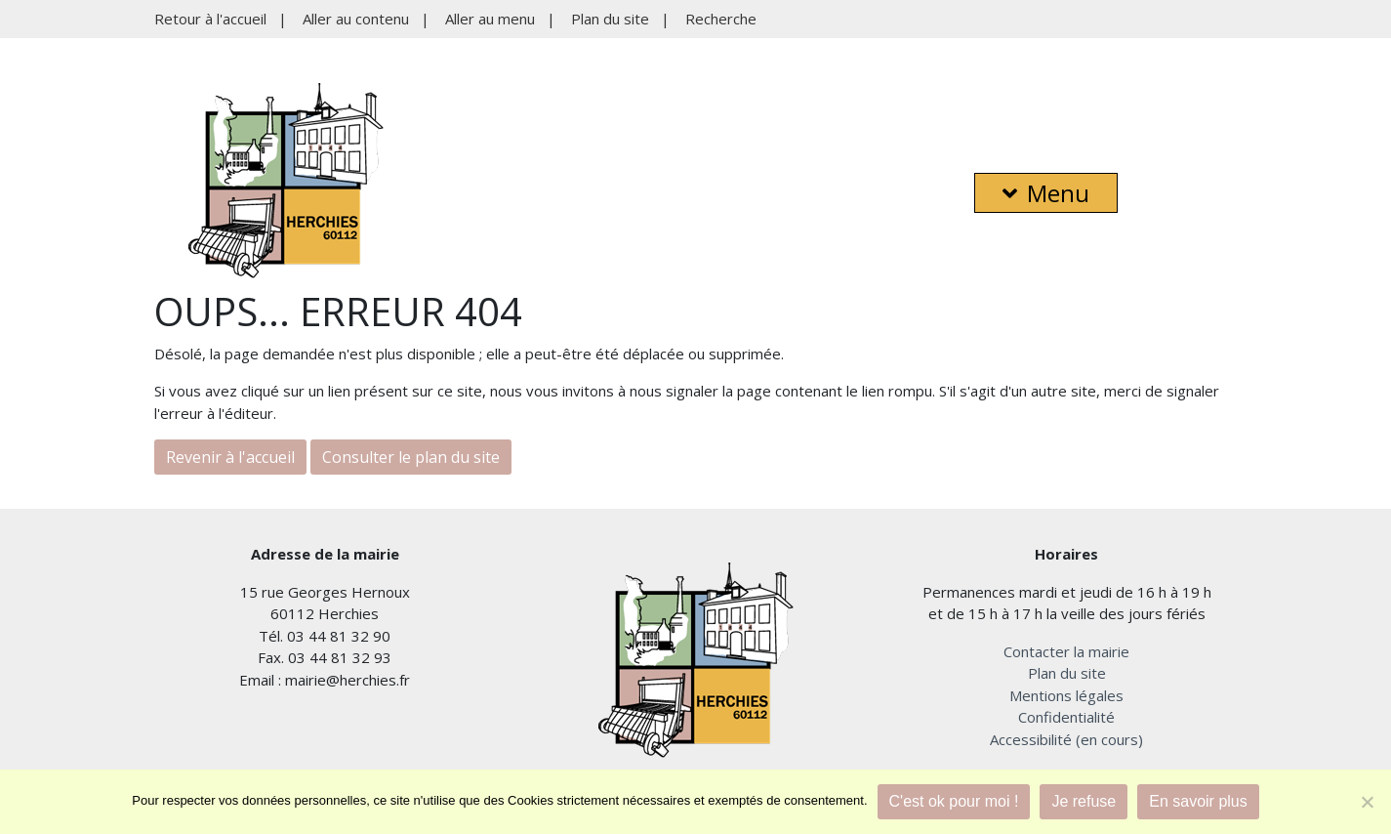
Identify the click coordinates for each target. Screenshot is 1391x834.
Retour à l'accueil (210, 18)
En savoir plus (1198, 801)
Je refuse (1083, 801)
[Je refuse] (1366, 802)
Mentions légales (1066, 695)
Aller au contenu (356, 18)
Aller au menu (490, 18)
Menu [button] (1045, 193)
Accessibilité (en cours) (1066, 739)
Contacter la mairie (1066, 651)
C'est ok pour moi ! (954, 801)
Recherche (721, 18)
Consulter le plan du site (411, 457)
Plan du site (610, 18)
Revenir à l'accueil (230, 457)
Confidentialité (1066, 717)
